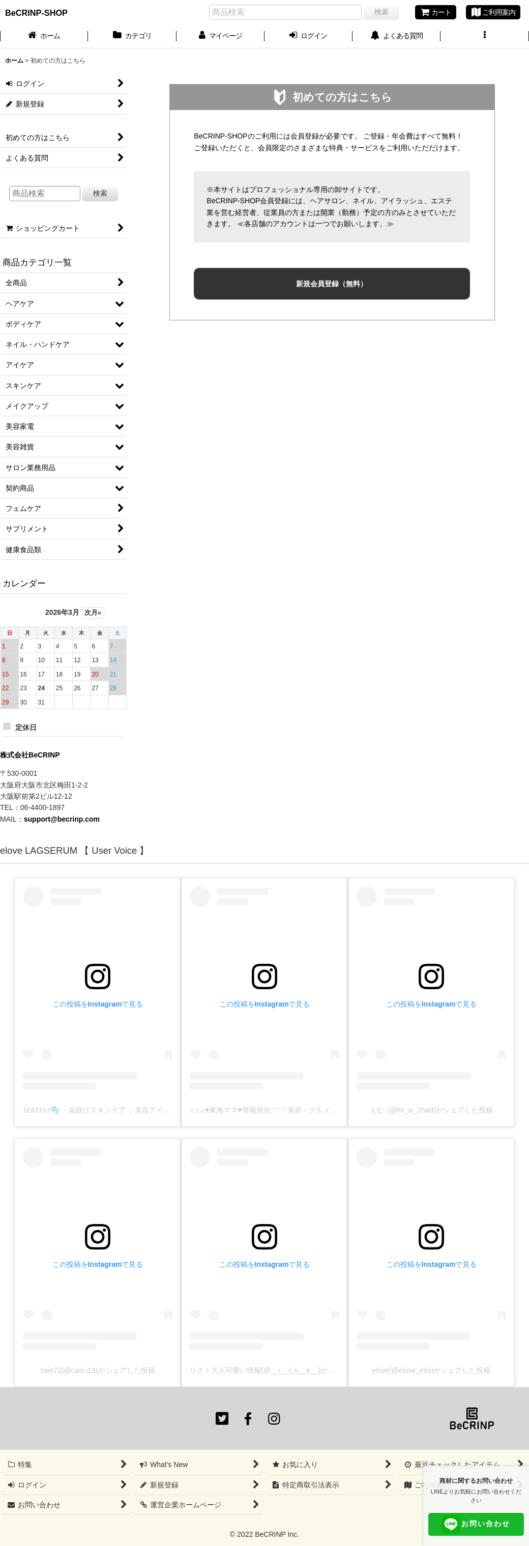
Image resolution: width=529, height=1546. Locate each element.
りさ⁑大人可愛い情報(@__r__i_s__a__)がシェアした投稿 (283, 1370)
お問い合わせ (476, 1524)
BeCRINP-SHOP (36, 12)
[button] (484, 36)
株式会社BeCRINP (30, 755)
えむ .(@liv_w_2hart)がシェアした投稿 (431, 1110)
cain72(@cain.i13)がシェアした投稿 (97, 1370)
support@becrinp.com (62, 819)
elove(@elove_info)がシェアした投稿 (431, 1370)
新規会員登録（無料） (331, 284)
